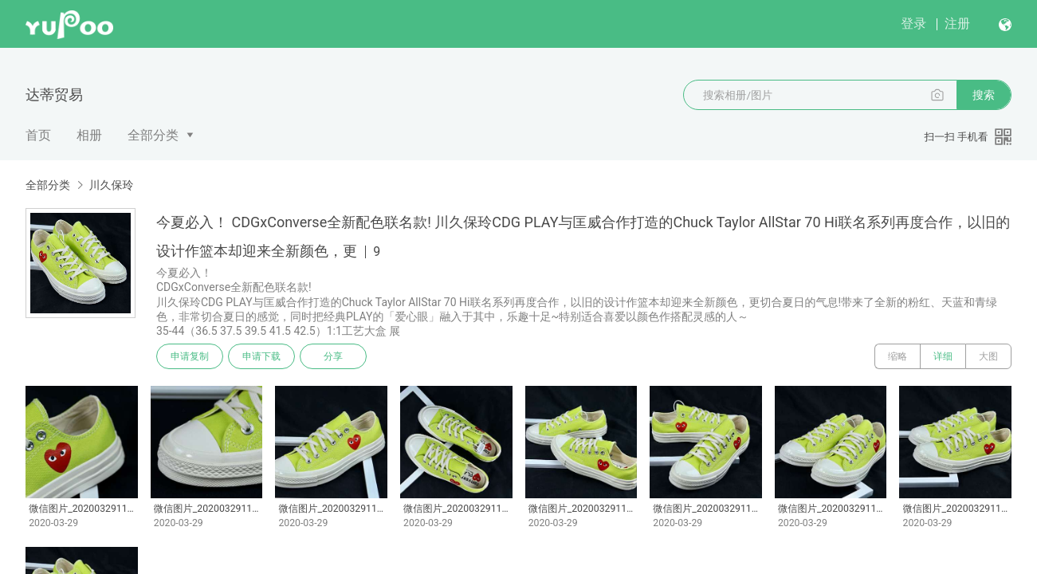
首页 (38, 135)
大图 (988, 356)
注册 (957, 23)
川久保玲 (110, 185)
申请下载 (261, 356)
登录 (913, 23)
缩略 (897, 356)
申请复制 (190, 356)
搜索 (983, 94)
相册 (89, 135)
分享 (333, 356)
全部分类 (153, 135)
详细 (943, 356)
